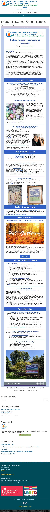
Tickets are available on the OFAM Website (16, 145)
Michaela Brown (17, 168)
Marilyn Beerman (12, 252)
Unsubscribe (16, 390)
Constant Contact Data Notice (31, 390)
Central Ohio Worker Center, (20, 304)
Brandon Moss (19, 170)
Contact (31, 9)
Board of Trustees (19, 157)
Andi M (11, 183)
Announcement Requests (28, 46)
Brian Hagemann (13, 25)
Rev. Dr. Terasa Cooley (6, 412)
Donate (25, 9)
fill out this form (14, 327)
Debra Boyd (28, 172)
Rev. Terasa (8, 75)
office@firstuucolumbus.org (7, 474)
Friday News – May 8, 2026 (7, 444)
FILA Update (4, 449)
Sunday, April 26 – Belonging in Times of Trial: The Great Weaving (17, 451)
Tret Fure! (10, 137)
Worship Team (36, 119)
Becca (9, 284)
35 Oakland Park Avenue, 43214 (13, 293)
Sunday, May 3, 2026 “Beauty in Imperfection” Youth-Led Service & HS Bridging (20, 446)
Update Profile (22, 390)
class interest (14, 336)
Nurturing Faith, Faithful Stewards (10, 409)
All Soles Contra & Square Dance (21, 278)
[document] (25, 238)
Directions (19, 9)
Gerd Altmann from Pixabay (16, 122)
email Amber (23, 327)
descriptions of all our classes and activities (21, 333)
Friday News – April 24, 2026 (8, 453)
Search (46, 400)
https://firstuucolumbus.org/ (13, 383)
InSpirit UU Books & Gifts (25, 506)
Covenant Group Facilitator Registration (17, 214)
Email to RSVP (25, 256)
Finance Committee (19, 156)
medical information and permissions (20, 335)
